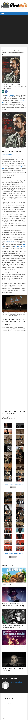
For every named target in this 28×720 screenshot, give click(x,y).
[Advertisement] (14, 30)
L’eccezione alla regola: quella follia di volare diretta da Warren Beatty (13, 605)
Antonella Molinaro (16, 682)
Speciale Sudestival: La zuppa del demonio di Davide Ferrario (13, 626)
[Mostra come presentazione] (14, 484)
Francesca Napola (8, 154)
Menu (2, 13)
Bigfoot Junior (6, 584)
